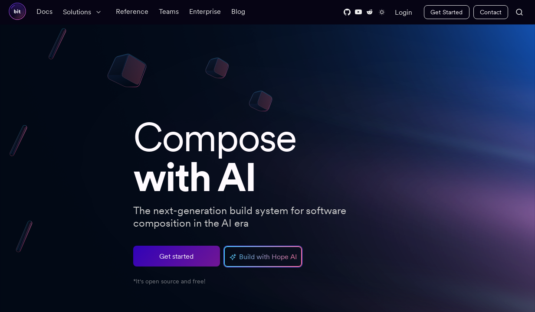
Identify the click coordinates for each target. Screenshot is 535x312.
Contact (491, 12)
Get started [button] (176, 256)
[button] (262, 256)
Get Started (446, 12)
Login (403, 12)
